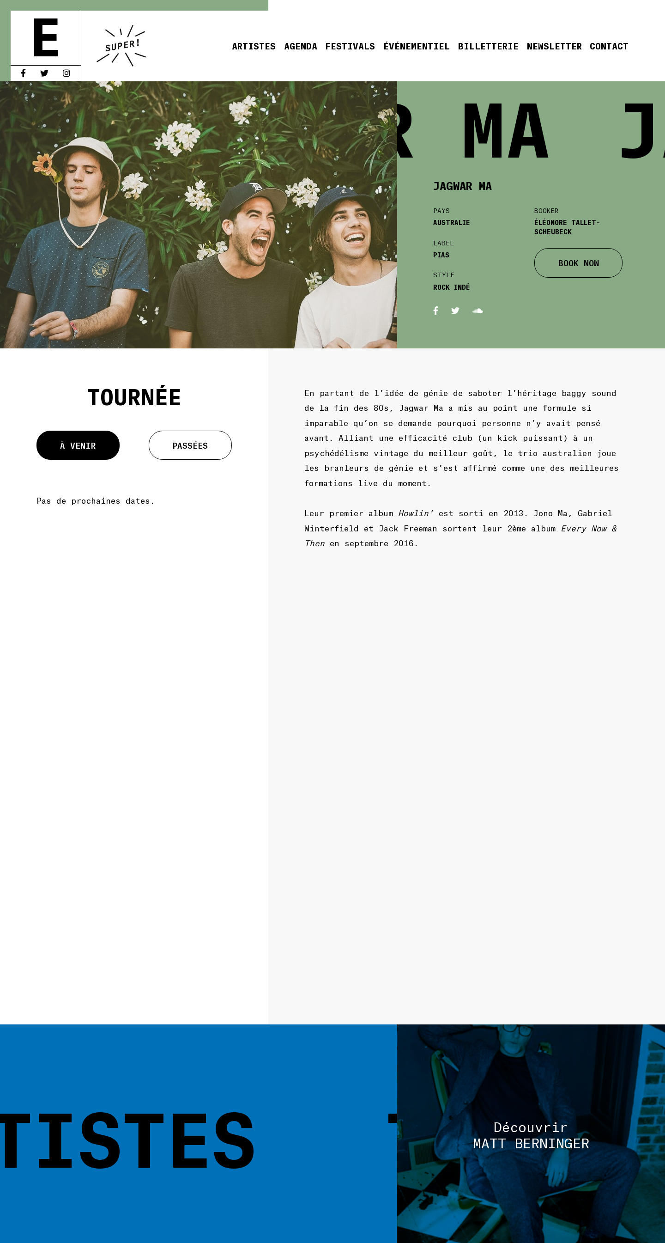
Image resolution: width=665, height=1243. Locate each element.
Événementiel (416, 45)
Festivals (350, 45)
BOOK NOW (578, 262)
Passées (190, 445)
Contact (609, 45)
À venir (78, 445)
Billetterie (488, 45)
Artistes (254, 45)
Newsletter (554, 45)
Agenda (300, 45)
